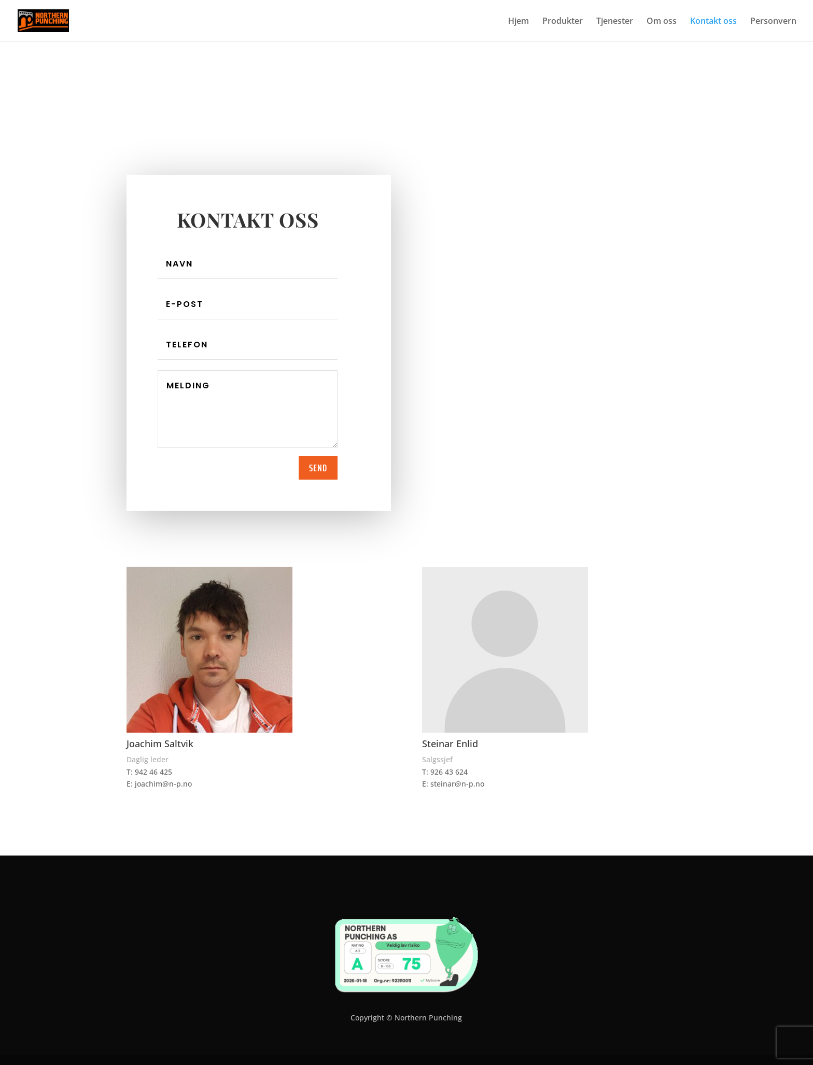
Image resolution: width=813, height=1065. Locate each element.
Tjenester (614, 21)
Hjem (518, 21)
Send (318, 467)
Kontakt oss (713, 21)
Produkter (562, 21)
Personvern (773, 21)
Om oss (662, 21)
